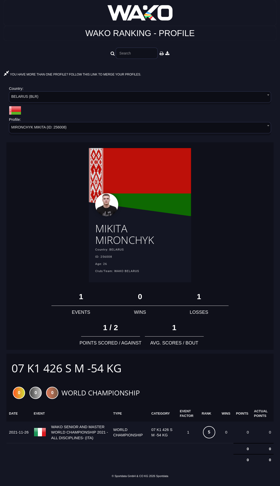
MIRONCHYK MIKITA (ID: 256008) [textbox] (39, 127)
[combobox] (140, 97)
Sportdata (162, 477)
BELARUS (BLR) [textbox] (24, 96)
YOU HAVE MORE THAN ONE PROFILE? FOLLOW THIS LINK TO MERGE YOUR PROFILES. (72, 74)
